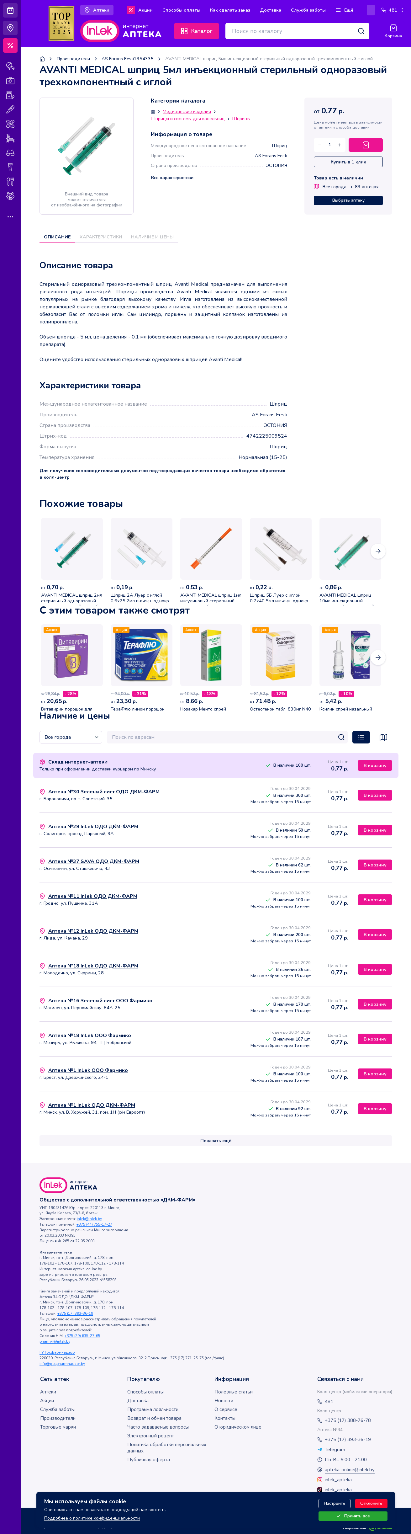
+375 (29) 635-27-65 (82, 1335)
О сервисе (225, 1409)
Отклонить (371, 1503)
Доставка (138, 1401)
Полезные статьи (233, 1392)
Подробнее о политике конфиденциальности (92, 1518)
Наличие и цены (152, 237)
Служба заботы (57, 1409)
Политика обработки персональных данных (166, 1447)
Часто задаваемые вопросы (158, 1427)
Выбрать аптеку (348, 200)
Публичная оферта (148, 1460)
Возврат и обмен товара (154, 1418)
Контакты (224, 1418)
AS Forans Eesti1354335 (128, 58)
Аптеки (48, 1392)
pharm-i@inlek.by (55, 1341)
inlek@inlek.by (89, 1218)
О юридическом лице (237, 1427)
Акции (47, 1401)
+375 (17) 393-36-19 (75, 1313)
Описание (57, 237)
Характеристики (101, 237)
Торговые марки (58, 1427)
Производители (73, 58)
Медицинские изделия (187, 112)
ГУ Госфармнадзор (57, 1352)
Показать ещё (215, 1140)
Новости (223, 1401)
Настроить (334, 1503)
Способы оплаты (145, 1392)
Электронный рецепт (150, 1436)
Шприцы (241, 119)
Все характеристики (172, 178)
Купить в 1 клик (348, 162)
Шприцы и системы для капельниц (188, 119)
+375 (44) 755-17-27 (94, 1224)
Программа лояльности (152, 1409)
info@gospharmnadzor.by (62, 1363)
